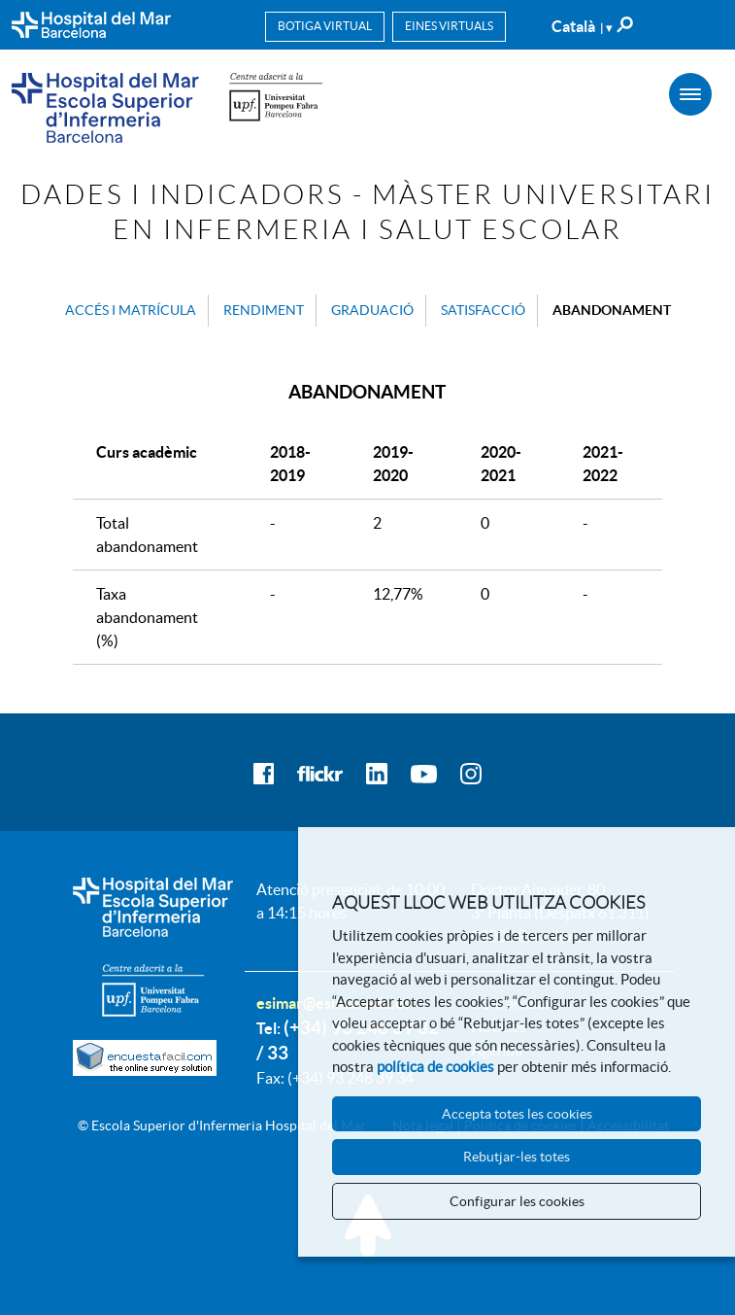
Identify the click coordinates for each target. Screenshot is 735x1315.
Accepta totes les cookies (517, 1114)
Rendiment (263, 310)
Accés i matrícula (130, 310)
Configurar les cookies (517, 1201)
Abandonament (611, 310)
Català (581, 26)
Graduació (372, 310)
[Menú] (690, 94)
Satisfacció (483, 310)
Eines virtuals (449, 25)
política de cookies (435, 1066)
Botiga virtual (325, 25)
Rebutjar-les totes (516, 1156)
